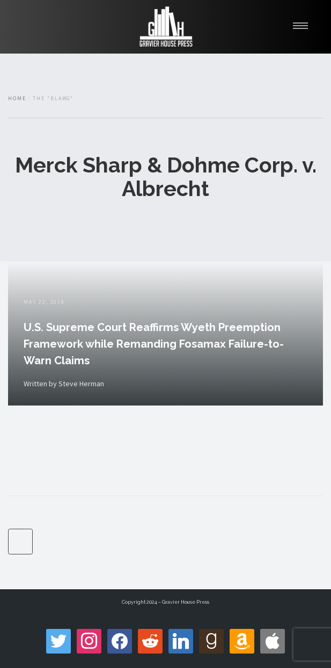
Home (17, 98)
